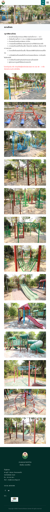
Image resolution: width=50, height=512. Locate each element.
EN (43, 3)
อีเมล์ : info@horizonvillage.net (12, 480)
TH (43, 1)
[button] (47, 2)
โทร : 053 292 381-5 (9, 477)
